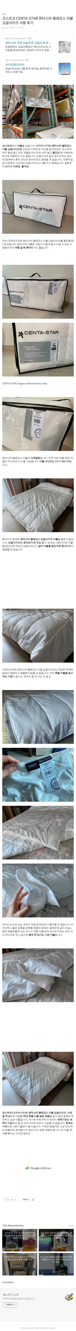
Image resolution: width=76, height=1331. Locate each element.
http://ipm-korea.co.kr (14, 60)
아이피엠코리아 (14, 64)
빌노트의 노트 (11, 1294)
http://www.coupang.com (15, 38)
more (71, 1225)
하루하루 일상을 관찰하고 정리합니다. (19, 1298)
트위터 (44, 1214)
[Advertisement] (38, 584)
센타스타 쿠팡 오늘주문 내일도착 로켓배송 (28, 43)
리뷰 (4, 14)
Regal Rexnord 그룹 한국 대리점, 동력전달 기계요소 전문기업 (28, 70)
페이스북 (31, 1214)
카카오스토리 (38, 1214)
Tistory (52, 1328)
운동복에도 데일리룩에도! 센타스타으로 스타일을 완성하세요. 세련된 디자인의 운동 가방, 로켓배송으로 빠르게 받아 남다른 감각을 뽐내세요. (28, 48)
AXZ (37, 1328)
